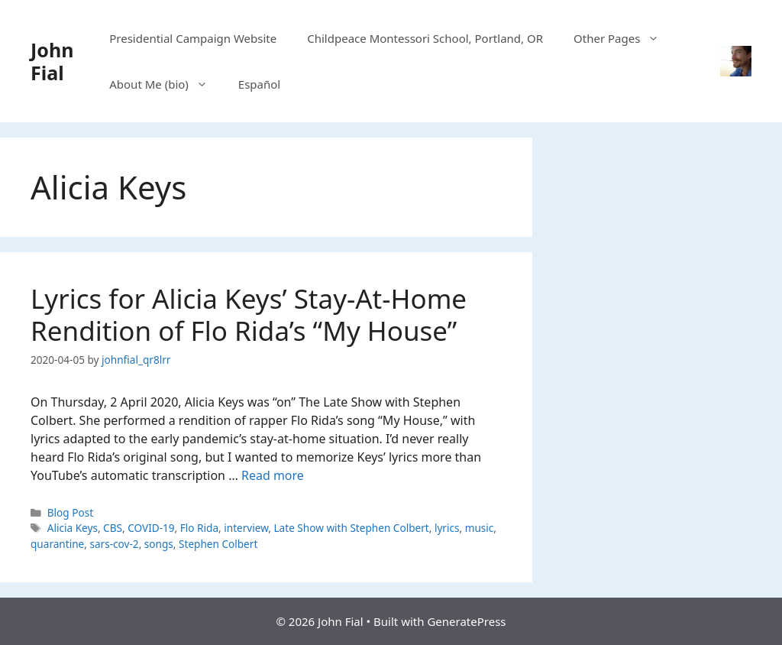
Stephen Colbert (218, 543)
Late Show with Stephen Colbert (350, 527)
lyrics (447, 527)
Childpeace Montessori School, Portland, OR (425, 38)
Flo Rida (199, 527)
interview (246, 527)
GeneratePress (466, 621)
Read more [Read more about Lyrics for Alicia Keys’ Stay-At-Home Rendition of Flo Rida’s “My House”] (272, 475)
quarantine (57, 543)
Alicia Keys (72, 527)
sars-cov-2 (113, 543)
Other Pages (624, 38)
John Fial (52, 61)
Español (259, 84)
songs (158, 543)
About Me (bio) (166, 84)
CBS (112, 527)
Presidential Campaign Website (192, 38)
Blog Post (70, 512)
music (479, 527)
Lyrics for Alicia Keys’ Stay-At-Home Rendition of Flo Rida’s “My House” (249, 314)
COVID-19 (151, 527)
